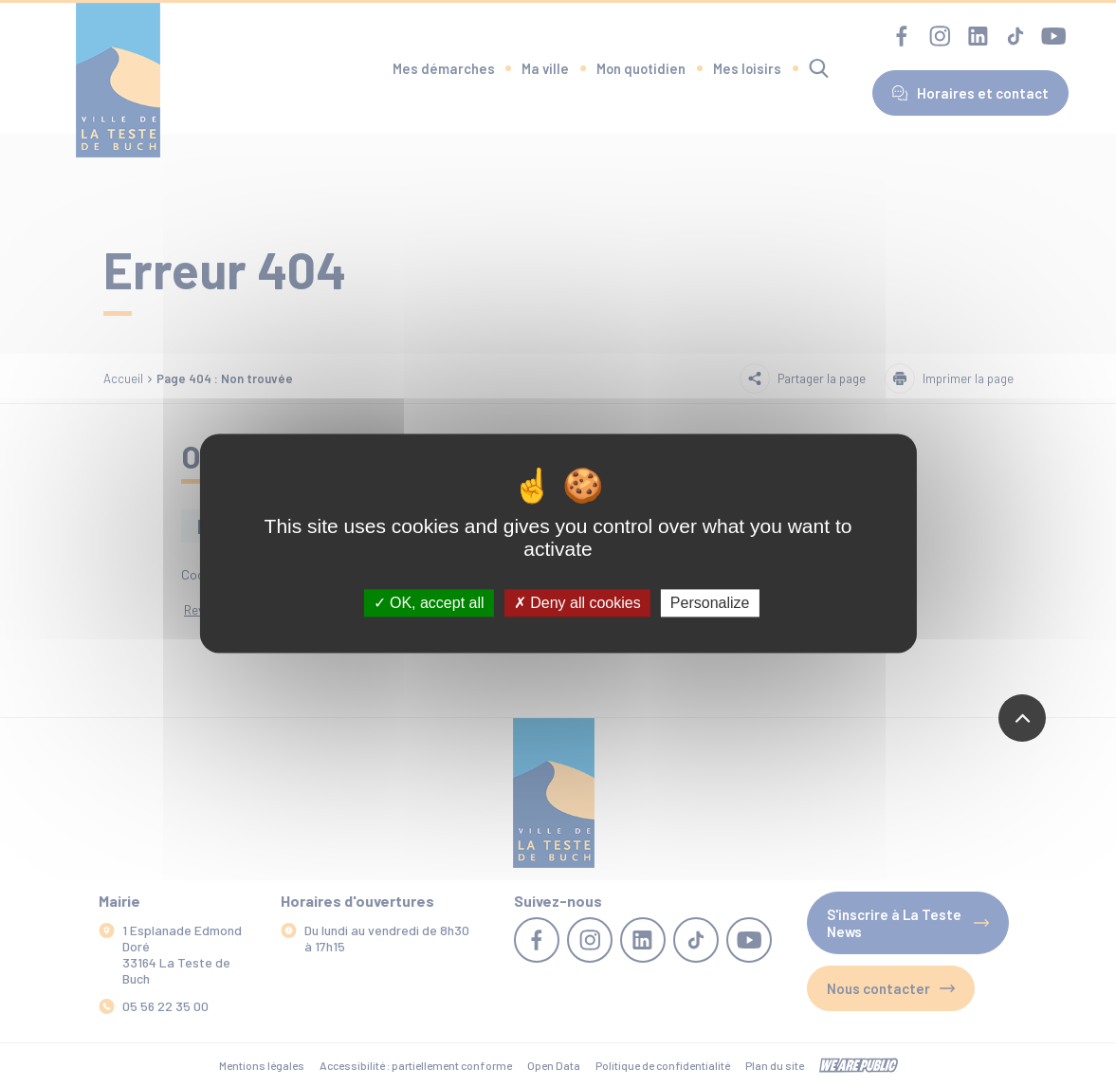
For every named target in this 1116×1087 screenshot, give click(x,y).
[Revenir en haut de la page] (1022, 718)
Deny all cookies (577, 603)
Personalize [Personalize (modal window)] (710, 603)
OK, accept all (429, 603)
